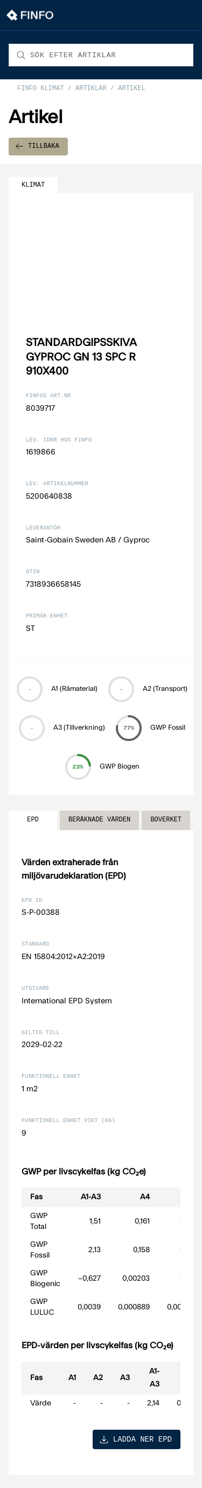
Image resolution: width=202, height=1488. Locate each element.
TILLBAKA (37, 146)
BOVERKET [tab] (166, 820)
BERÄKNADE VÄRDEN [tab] (99, 820)
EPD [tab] (33, 820)
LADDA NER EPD (135, 1439)
